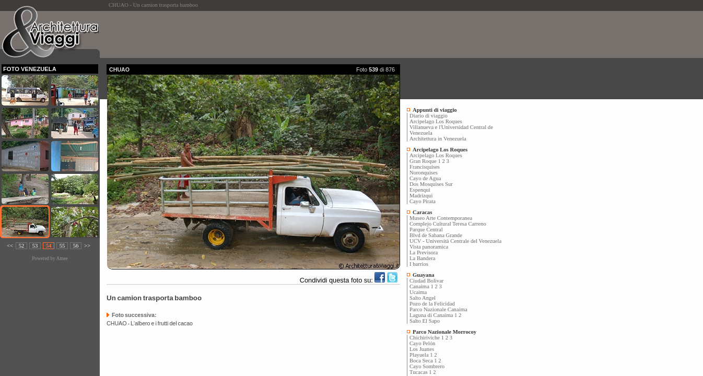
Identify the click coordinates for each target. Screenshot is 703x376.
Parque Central (426, 229)
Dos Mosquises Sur (431, 184)
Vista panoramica (428, 247)
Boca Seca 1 (423, 360)
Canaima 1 (421, 286)
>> (87, 246)
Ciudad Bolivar (426, 281)
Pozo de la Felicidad (432, 304)
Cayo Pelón (422, 343)
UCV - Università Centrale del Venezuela (455, 241)
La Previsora (423, 252)
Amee (61, 258)
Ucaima (418, 292)
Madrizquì (420, 195)
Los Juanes (421, 349)
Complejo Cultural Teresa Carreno (447, 224)
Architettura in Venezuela (437, 139)
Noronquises (423, 172)
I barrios (418, 264)
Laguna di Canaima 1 (433, 315)
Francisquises (424, 167)
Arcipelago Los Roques (435, 121)
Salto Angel (422, 298)
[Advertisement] (297, 34)
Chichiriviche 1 (426, 337)
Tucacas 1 (420, 372)
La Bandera (422, 258)
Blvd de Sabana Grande (435, 235)
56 (76, 246)
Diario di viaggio (428, 116)
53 (35, 246)
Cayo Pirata (422, 201)
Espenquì (419, 190)
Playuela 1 (421, 355)
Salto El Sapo (424, 321)
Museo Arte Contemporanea (440, 218)
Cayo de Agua (425, 178)
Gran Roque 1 (425, 161)
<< (10, 246)
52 (22, 246)
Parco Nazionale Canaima (438, 309)
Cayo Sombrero (426, 366)
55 (62, 246)
